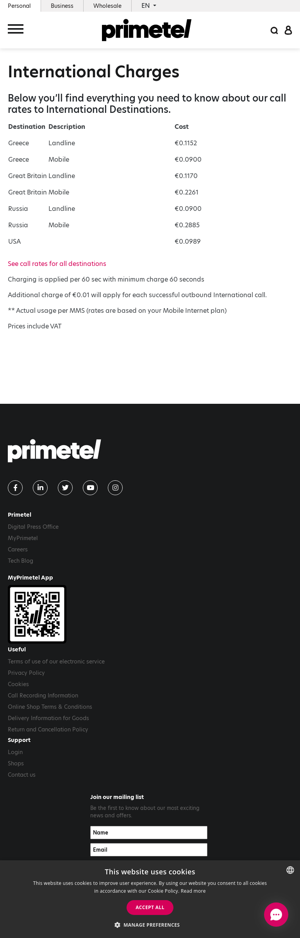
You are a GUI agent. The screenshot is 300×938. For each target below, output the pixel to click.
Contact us (22, 775)
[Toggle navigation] (15, 30)
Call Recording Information (43, 695)
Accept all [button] (150, 907)
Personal (19, 6)
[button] (150, 925)
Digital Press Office (33, 527)
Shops (16, 763)
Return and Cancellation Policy (48, 729)
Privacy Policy (26, 673)
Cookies (18, 684)
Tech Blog (20, 561)
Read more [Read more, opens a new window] (193, 891)
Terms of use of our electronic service (56, 661)
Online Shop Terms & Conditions (50, 707)
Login (15, 752)
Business (62, 6)
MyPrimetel (23, 538)
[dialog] (150, 899)
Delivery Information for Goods (48, 718)
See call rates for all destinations (57, 263)
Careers (18, 549)
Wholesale (107, 6)
